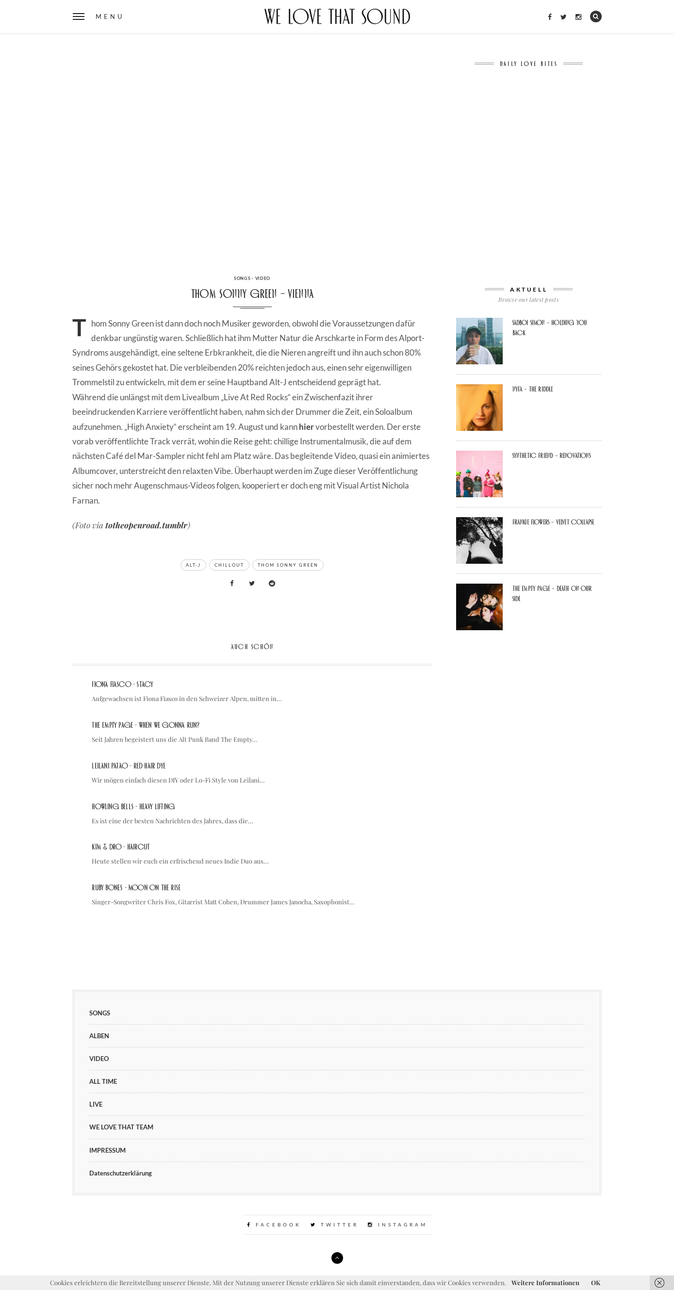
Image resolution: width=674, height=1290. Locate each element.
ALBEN (99, 1036)
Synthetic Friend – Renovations (551, 455)
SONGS (242, 278)
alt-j (193, 565)
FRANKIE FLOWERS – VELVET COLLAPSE (553, 522)
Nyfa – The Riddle (532, 389)
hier (306, 427)
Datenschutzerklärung (120, 1173)
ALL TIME (103, 1081)
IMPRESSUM (107, 1150)
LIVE (95, 1104)
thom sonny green (288, 565)
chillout (229, 565)
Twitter (335, 1224)
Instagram (397, 1224)
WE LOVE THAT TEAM (121, 1127)
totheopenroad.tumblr (146, 525)
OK (595, 1282)
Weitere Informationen (545, 1282)
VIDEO (263, 278)
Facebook (274, 1224)
